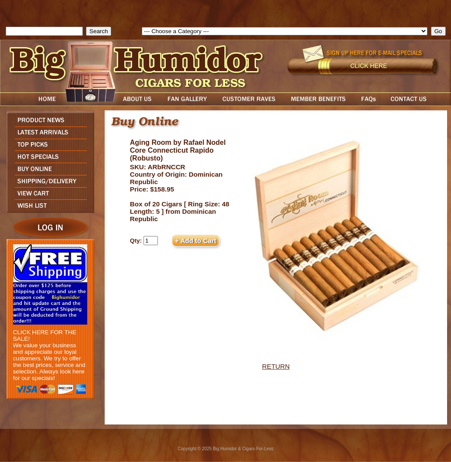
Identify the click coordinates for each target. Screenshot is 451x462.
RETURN (276, 366)
